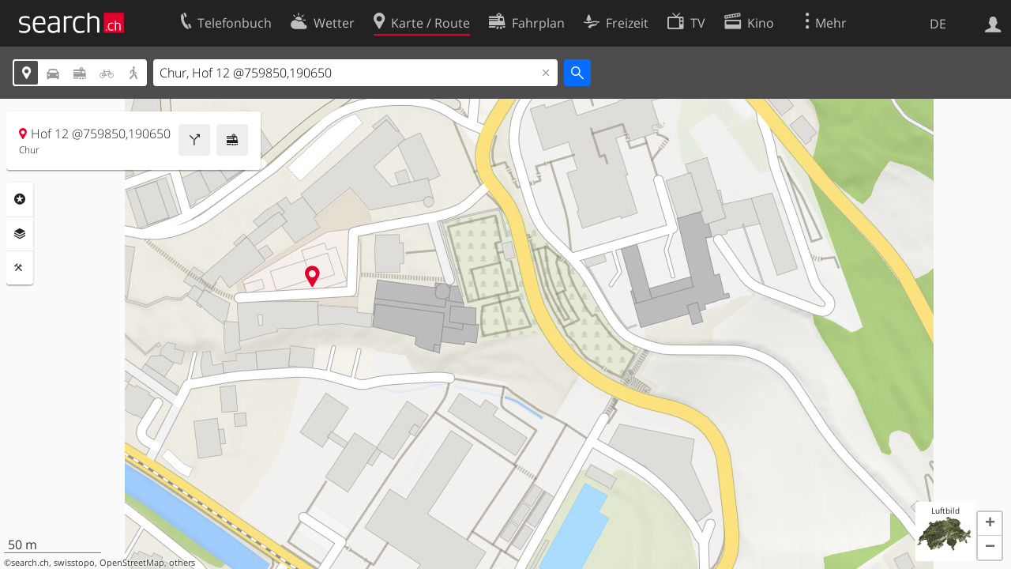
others (182, 562)
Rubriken (19, 199)
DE (938, 23)
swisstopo (74, 562)
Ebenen (19, 234)
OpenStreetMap (132, 562)
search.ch (30, 562)
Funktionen (19, 267)
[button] (990, 524)
